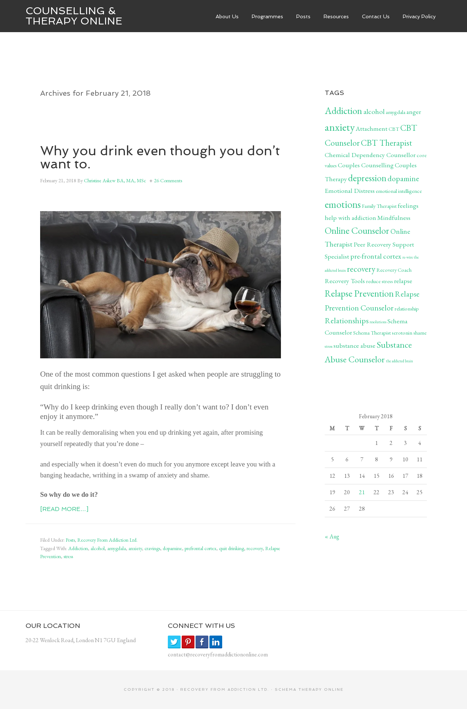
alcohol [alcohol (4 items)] (374, 111)
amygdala (116, 548)
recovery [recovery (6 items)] (361, 268)
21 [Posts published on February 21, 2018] (362, 492)
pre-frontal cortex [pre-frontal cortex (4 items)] (375, 256)
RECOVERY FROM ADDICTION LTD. (224, 689)
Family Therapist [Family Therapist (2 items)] (379, 205)
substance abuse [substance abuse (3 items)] (354, 345)
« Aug (332, 536)
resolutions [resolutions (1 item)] (378, 321)
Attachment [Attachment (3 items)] (371, 128)
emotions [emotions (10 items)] (343, 204)
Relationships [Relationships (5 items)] (346, 320)
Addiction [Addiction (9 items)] (343, 110)
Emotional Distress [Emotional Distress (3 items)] (350, 190)
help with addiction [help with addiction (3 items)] (350, 217)
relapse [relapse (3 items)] (403, 281)
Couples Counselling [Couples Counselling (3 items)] (366, 165)
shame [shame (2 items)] (420, 332)
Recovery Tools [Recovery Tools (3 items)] (345, 281)
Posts (70, 540)
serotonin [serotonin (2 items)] (402, 332)
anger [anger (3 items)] (413, 111)
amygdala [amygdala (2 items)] (395, 111)
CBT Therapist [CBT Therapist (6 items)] (386, 142)
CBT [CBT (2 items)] (394, 128)
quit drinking (231, 548)
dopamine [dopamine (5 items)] (403, 178)
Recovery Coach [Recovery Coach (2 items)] (394, 269)
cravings (152, 548)
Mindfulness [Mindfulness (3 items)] (393, 217)
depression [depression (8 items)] (367, 178)
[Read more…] (64, 509)
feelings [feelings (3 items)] (408, 205)
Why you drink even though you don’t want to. (160, 157)
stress (68, 556)
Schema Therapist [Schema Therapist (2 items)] (372, 332)
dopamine (172, 548)
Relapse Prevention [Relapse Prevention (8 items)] (359, 293)
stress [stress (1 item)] (328, 346)
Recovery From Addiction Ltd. (107, 540)
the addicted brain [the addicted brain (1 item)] (399, 360)
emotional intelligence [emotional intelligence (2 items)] (399, 190)
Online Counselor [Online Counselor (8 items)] (357, 230)
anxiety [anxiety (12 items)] (340, 127)
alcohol (97, 548)
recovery (255, 548)
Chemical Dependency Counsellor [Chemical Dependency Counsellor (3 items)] (370, 154)
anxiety (135, 548)
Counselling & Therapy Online (74, 16)
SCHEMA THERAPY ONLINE (309, 689)
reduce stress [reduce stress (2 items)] (379, 281)
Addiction (78, 548)
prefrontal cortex (200, 548)
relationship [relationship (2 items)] (406, 308)
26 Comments (168, 180)
